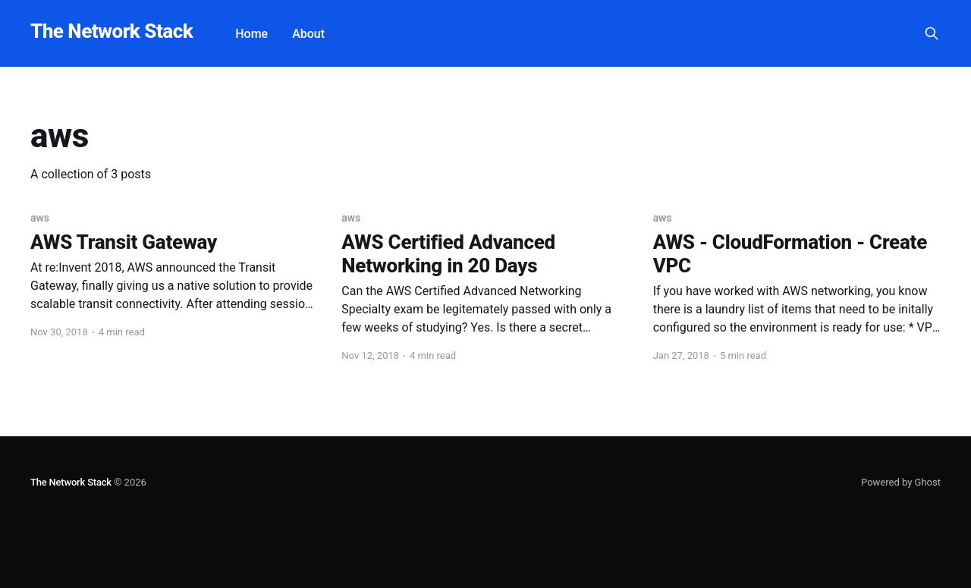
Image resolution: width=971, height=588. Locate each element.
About (308, 34)
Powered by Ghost (901, 482)
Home (251, 34)
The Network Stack (111, 31)
